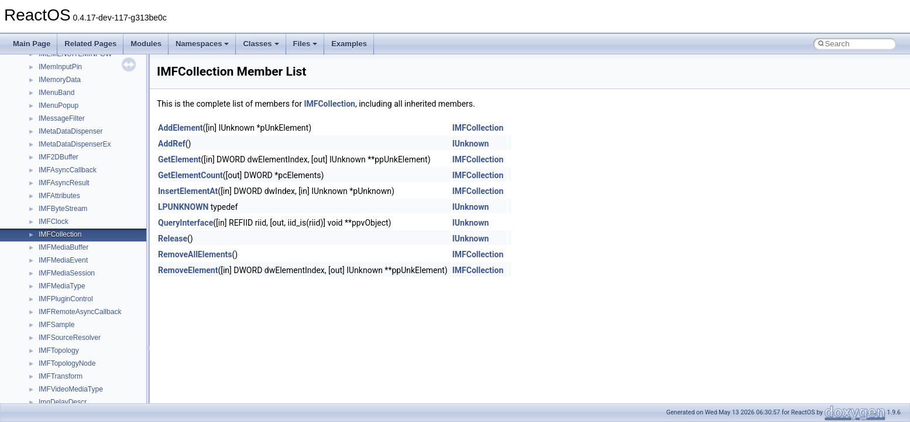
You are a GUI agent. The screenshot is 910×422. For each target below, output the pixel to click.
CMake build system (51, 61)
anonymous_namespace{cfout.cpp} (93, 371)
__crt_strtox (57, 306)
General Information (51, 190)
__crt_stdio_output (68, 294)
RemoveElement (188, 270)
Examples (349, 43)
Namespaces (202, 43)
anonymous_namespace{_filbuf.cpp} (95, 345)
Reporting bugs (43, 100)
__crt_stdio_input (65, 281)
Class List (44, 268)
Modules (146, 43)
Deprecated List (44, 216)
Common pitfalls (45, 74)
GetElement (179, 159)
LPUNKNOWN (183, 207)
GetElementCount (190, 175)
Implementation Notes (54, 165)
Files (305, 43)
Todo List (34, 203)
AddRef (172, 143)
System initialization (50, 126)
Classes (261, 43)
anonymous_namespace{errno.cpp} (94, 397)
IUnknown (470, 143)
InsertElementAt (188, 191)
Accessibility (58, 319)
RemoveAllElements (195, 254)
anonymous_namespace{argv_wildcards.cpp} (109, 358)
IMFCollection (329, 103)
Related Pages (90, 43)
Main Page (31, 43)
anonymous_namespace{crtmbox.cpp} (98, 384)
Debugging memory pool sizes (67, 87)
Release (172, 238)
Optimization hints (47, 152)
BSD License (40, 177)
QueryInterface (185, 222)
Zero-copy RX (41, 113)
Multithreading (42, 139)
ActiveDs (52, 332)
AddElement (180, 127)
